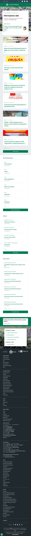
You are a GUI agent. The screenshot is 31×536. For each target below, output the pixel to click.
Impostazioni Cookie (6, 479)
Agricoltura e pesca (6, 372)
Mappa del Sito (5, 485)
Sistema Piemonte (6, 510)
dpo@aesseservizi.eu (8, 455)
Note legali (5, 477)
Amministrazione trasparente (10, 262)
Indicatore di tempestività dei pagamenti (12, 281)
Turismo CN (5, 516)
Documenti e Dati (6, 362)
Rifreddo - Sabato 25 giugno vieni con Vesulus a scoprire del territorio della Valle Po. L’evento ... (15, 124)
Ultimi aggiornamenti (6, 482)
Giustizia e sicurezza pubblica (7, 385)
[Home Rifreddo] (12, 4)
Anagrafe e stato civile (8, 220)
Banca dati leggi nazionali (7, 508)
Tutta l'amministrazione (15, 210)
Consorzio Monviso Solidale (7, 497)
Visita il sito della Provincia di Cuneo (8, 494)
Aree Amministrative (6, 359)
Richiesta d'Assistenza (6, 471)
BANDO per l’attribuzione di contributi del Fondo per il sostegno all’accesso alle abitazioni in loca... (14, 87)
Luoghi (4, 412)
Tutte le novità (15, 151)
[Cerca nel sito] (27, 4)
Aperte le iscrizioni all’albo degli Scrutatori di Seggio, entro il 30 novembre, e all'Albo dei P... (13, 28)
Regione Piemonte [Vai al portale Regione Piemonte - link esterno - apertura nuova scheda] (5, 1)
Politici (4, 367)
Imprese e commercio (6, 387)
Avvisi (4, 403)
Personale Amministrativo (7, 365)
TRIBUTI (6, 171)
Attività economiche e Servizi (7, 418)
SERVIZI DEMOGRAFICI (9, 179)
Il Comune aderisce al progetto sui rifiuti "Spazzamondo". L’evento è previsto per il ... (15, 142)
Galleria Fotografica (6, 415)
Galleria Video (5, 417)
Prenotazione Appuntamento (7, 468)
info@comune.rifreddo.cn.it (9, 430)
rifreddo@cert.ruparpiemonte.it (10, 429)
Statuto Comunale (6, 474)
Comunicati (5, 405)
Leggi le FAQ (5, 466)
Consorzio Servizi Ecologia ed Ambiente (9, 499)
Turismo (4, 393)
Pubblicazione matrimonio (9, 222)
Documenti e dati (15, 312)
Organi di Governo (6, 357)
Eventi (4, 411)
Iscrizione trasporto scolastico (10, 229)
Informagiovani (5, 505)
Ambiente (4, 374)
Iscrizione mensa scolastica (9, 237)
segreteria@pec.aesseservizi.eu (10, 456)
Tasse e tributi (5, 402)
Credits (4, 480)
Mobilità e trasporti (6, 388)
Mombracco (5, 491)
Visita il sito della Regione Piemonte (9, 492)
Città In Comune (23, 529)
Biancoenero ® (9, 533)
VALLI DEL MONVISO (6, 514)
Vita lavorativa (5, 394)
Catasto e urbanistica (6, 380)
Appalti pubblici (5, 377)
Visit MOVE (5, 513)
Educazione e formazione (9, 227)
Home (5, 13)
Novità (5, 46)
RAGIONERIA (7, 202)
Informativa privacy (6, 476)
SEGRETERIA (7, 194)
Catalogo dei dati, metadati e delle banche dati (13, 273)
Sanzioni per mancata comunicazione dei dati (13, 296)
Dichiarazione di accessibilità (7, 463)
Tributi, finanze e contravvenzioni (11, 242)
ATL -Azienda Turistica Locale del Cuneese (9, 500)
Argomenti (8, 13)
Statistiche (5, 483)
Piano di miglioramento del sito (8, 465)
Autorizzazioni (5, 379)
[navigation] (2, 4)
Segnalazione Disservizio (7, 469)
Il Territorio (4, 414)
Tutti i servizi (15, 252)
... (12, 308)
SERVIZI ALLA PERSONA (9, 187)
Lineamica (4, 503)
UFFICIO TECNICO (8, 164)
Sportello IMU (7, 244)
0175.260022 (6, 425)
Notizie (4, 400)
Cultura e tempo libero (6, 382)
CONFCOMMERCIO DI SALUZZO (8, 511)
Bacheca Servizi (5, 472)
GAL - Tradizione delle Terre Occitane (9, 507)
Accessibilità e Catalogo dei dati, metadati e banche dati (14, 265)
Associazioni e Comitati (6, 420)
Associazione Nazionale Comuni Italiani (9, 502)
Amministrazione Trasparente (7, 461)
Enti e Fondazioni (6, 363)
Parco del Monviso (6, 496)
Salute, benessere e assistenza (8, 390)
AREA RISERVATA (14, 534)
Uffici (5, 162)
